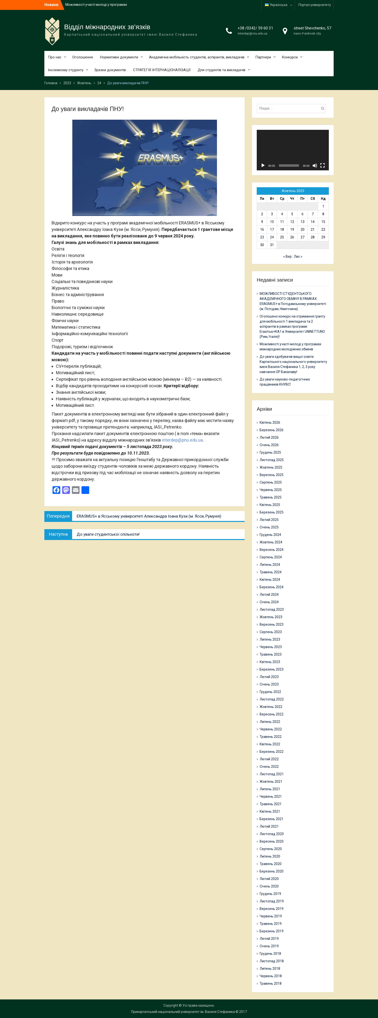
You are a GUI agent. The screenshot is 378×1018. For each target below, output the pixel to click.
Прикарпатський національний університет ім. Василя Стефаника (183, 1012)
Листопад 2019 (272, 901)
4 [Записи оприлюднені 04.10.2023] (282, 214)
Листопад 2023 (272, 609)
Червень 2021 (271, 796)
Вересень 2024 (272, 550)
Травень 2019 (271, 924)
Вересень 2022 (272, 714)
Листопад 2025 (272, 460)
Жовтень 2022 (271, 707)
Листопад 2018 (272, 961)
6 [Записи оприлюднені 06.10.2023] (303, 214)
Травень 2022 (271, 737)
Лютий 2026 (269, 437)
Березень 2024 (272, 587)
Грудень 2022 (270, 692)
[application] (293, 150)
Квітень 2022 (270, 744)
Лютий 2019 (269, 939)
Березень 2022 (272, 752)
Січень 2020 (269, 886)
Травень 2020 (271, 864)
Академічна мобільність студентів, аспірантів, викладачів (196, 57)
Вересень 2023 (272, 624)
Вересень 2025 (272, 475)
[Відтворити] (263, 165)
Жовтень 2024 (271, 542)
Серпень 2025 (271, 482)
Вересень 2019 (272, 909)
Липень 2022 (270, 722)
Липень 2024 (270, 565)
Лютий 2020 (269, 879)
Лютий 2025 (269, 520)
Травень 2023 (271, 654)
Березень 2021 (272, 819)
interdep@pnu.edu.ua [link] (182, 440)
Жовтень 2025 (271, 467)
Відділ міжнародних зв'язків (107, 27)
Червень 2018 (271, 976)
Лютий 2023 (269, 677)
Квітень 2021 (270, 811)
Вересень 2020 (272, 841)
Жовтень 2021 (271, 781)
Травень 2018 (271, 983)
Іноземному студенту (65, 70)
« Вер (287, 256)
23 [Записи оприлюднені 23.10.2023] (262, 237)
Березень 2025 (272, 512)
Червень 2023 (271, 647)
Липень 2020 (270, 856)
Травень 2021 (271, 804)
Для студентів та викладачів (221, 70)
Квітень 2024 (270, 580)
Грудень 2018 (270, 954)
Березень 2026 (272, 430)
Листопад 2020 (272, 834)
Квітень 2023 (270, 662)
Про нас (54, 57)
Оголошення (82, 57)
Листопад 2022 (272, 699)
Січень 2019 (269, 946)
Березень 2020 (272, 871)
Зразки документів (110, 70)
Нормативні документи (119, 57)
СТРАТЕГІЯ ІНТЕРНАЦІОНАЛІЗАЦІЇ (161, 70)
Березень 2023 (272, 669)
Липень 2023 (270, 639)
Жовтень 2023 (271, 617)
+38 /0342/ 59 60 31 (255, 28)
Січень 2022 (269, 767)
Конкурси (290, 57)
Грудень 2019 (270, 894)
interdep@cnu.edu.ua (252, 33)
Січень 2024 (269, 602)
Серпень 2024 (271, 557)
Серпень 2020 (271, 849)
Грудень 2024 (270, 535)
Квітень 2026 (270, 422)
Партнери (263, 57)
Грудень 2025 (270, 452)
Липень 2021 (270, 789)
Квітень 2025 (270, 505)
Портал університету (314, 5)
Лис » (298, 256)
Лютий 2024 (269, 594)
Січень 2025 (269, 527)
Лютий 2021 (269, 826)
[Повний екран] (322, 165)
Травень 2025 (271, 497)
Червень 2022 (271, 729)
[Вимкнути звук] (314, 165)
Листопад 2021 (272, 774)
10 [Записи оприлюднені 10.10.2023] (272, 222)
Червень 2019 (271, 916)
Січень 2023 (269, 684)
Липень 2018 (270, 968)
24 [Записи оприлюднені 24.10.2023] (272, 237)
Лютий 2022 (269, 759)
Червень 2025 (271, 490)
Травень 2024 (271, 572)
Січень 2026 (269, 445)
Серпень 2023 (271, 632)
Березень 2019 (272, 931)
